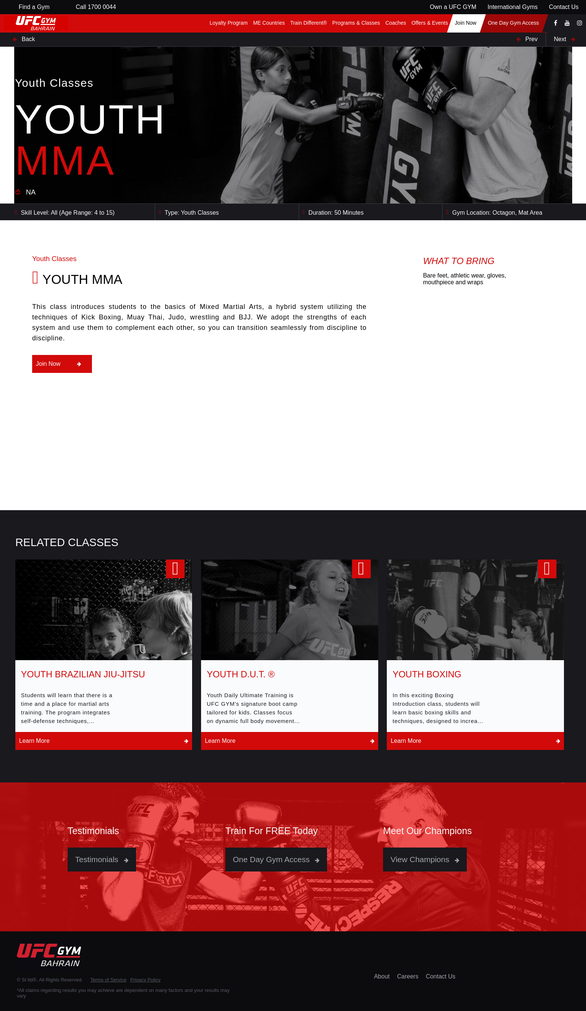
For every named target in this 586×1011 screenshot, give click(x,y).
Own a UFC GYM (453, 7)
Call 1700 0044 (96, 7)
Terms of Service (108, 980)
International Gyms (513, 7)
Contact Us (564, 7)
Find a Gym (34, 7)
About (382, 976)
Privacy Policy (145, 980)
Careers (407, 976)
